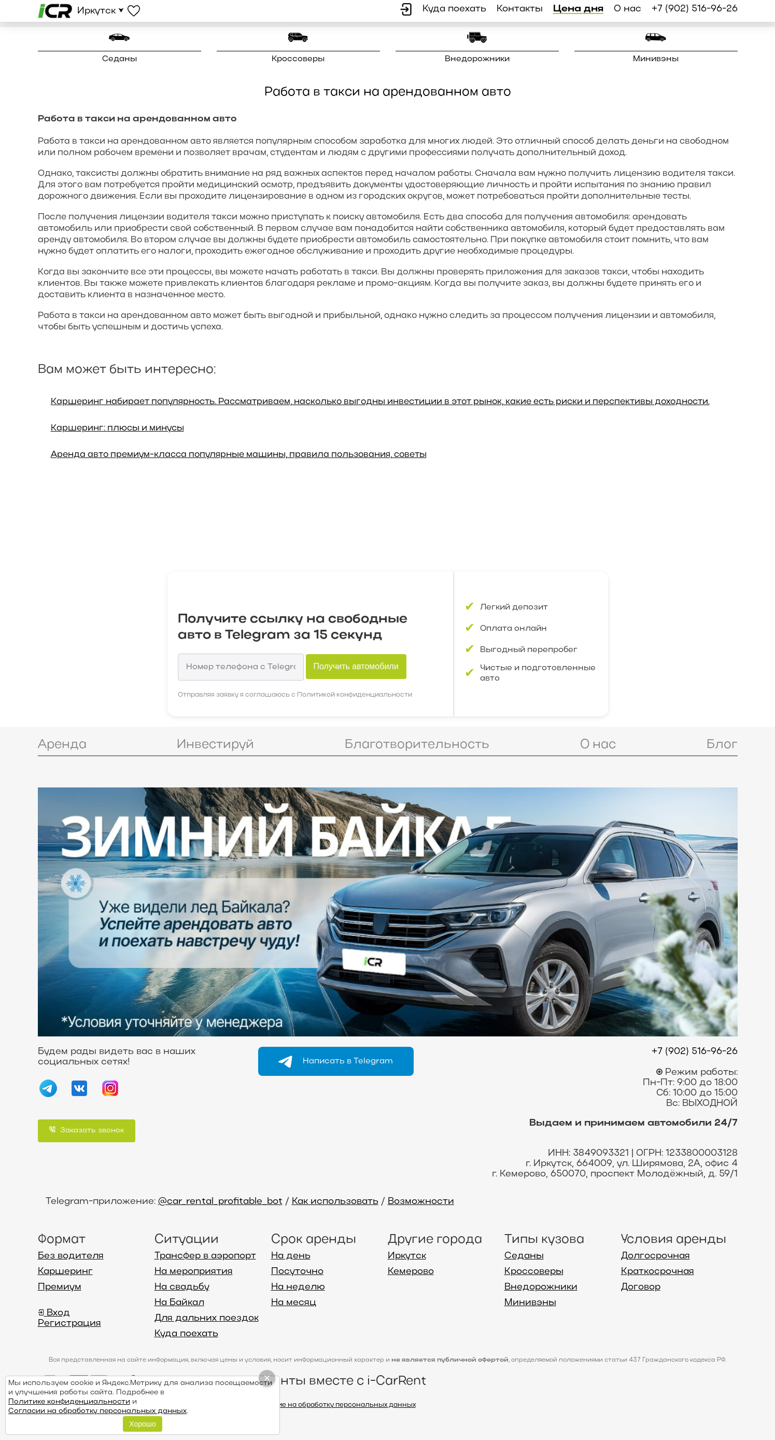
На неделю (298, 1287)
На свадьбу (181, 1287)
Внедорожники (477, 59)
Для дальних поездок (206, 1318)
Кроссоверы (298, 59)
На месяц (293, 1303)
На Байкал (179, 1303)
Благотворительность (417, 744)
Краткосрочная (657, 1272)
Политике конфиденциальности (69, 1402)
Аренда (62, 744)
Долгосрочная (655, 1256)
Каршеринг (65, 1272)
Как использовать (335, 1202)
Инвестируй (215, 744)
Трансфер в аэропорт (205, 1256)
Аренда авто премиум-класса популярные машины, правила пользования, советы (239, 454)
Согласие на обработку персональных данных (334, 1405)
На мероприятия (193, 1272)
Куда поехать (454, 9)
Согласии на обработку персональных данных (97, 1411)
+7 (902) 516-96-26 (695, 9)
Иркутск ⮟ (100, 11)
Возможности (421, 1202)
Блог (722, 744)
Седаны (119, 59)
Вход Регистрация (69, 1318)
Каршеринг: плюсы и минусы (117, 428)
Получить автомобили (356, 666)
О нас (627, 9)
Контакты (520, 9)
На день (291, 1256)
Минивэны (656, 59)
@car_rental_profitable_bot (220, 1202)
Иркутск (407, 1256)
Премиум (59, 1287)
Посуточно (297, 1272)
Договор (640, 1287)
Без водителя (71, 1256)
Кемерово (411, 1272)
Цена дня (578, 9)
